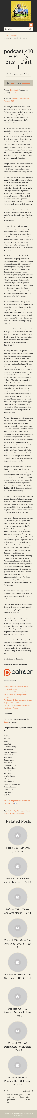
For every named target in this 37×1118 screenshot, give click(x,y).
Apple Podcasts (17, 98)
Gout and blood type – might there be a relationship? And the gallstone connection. (18, 694)
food (13, 811)
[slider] (12, 83)
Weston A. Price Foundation (14, 814)
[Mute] (19, 84)
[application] (18, 83)
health (28, 811)
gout (23, 811)
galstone (18, 811)
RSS (12, 101)
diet (9, 811)
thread (6, 722)
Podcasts (27, 74)
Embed (13, 93)
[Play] (7, 83)
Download (14, 90)
